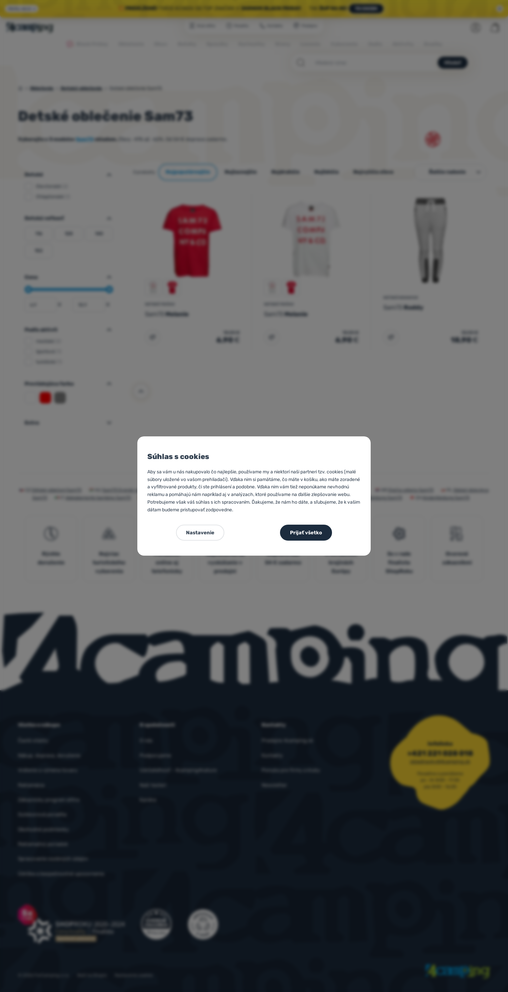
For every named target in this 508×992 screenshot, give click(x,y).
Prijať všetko (306, 533)
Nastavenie (200, 533)
